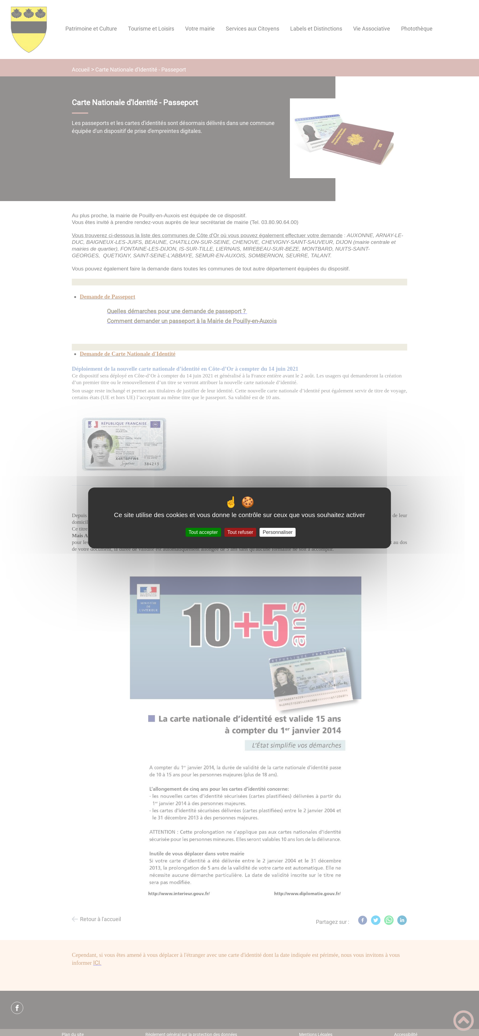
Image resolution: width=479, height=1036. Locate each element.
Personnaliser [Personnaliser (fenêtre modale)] (278, 532)
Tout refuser (240, 532)
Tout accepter (203, 532)
